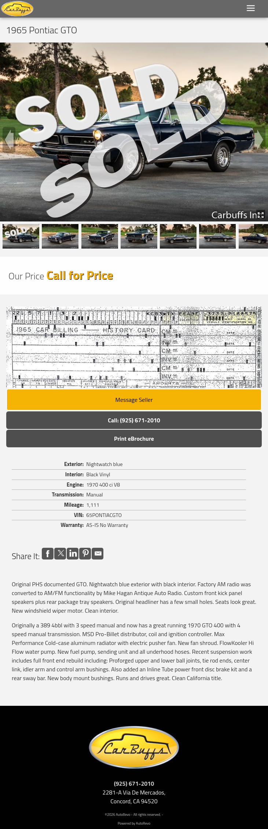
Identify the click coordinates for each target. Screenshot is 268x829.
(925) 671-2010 (134, 783)
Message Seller (134, 399)
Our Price (26, 276)
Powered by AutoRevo (134, 823)
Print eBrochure (134, 438)
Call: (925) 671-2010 (134, 420)
